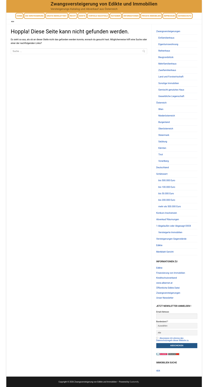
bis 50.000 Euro (166, 193)
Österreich (161, 102)
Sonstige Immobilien (168, 83)
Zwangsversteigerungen (168, 31)
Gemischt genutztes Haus (171, 89)
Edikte (159, 245)
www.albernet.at (164, 283)
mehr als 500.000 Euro (169, 206)
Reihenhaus (164, 50)
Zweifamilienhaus (167, 70)
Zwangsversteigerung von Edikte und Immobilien (104, 4)
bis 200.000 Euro (166, 200)
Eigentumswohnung (168, 44)
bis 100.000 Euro (166, 187)
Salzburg (162, 141)
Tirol (160, 154)
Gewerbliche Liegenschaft (171, 96)
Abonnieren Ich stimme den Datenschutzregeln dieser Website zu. (172, 339)
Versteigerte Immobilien (170, 232)
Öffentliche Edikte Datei (168, 287)
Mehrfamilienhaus (167, 63)
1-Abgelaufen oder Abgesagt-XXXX (174, 226)
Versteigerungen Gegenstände (171, 238)
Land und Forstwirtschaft (170, 76)
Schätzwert (162, 174)
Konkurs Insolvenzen (166, 213)
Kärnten (162, 148)
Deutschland (162, 167)
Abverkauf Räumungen (167, 219)
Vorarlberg (163, 161)
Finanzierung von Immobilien (170, 273)
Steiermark (163, 135)
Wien (160, 109)
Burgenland (164, 122)
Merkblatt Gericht (165, 251)
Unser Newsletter (164, 297)
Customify (134, 382)
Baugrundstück (165, 57)
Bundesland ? (162, 321)
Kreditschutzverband (166, 277)
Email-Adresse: (162, 312)
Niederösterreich (166, 115)
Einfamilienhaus (166, 37)
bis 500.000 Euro (166, 180)
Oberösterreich (165, 128)
